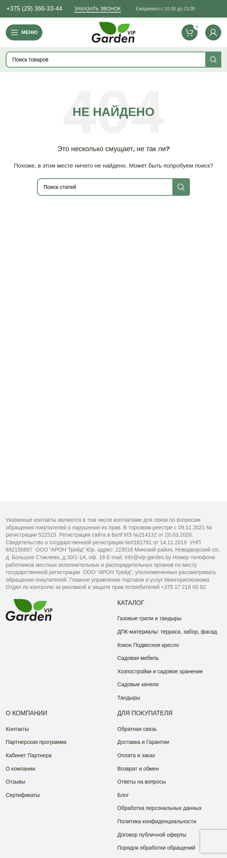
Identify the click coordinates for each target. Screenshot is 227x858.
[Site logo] (114, 32)
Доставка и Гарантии (143, 742)
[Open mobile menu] (24, 32)
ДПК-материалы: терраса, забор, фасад (167, 632)
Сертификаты (23, 795)
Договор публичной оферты (151, 835)
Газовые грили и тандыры (149, 618)
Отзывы (15, 782)
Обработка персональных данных (159, 808)
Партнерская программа (36, 742)
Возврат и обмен (138, 769)
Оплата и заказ (136, 755)
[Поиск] (113, 60)
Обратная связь (137, 729)
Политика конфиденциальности (156, 821)
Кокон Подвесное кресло (148, 645)
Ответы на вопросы (141, 782)
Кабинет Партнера (29, 755)
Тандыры (128, 698)
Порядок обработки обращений (156, 848)
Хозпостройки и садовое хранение (160, 671)
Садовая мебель (138, 658)
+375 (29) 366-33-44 (34, 8)
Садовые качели (138, 684)
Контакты (17, 729)
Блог (123, 795)
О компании (20, 769)
